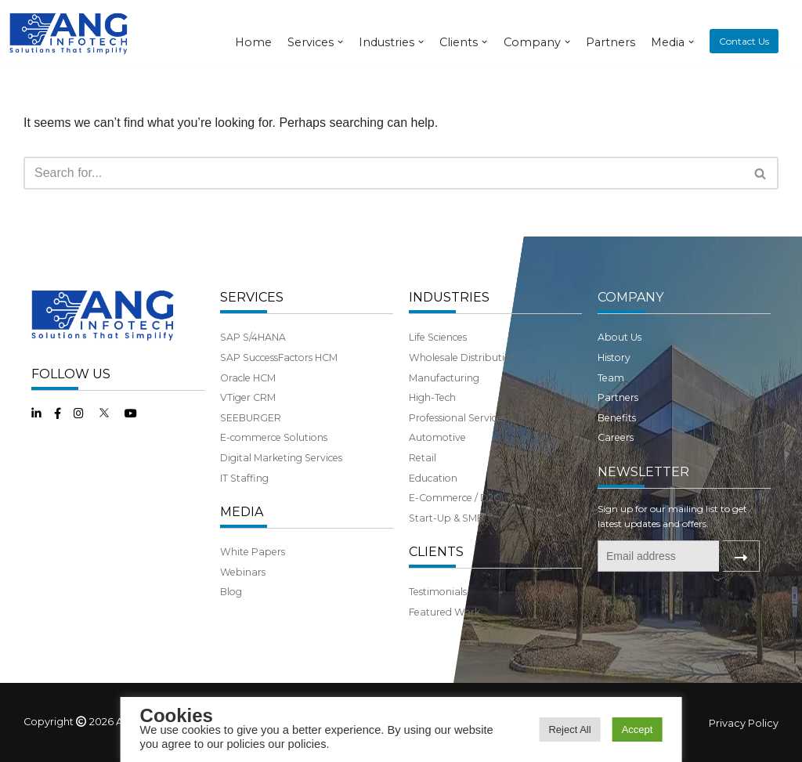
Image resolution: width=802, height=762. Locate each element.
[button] (760, 173)
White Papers (252, 552)
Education (433, 478)
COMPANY (630, 297)
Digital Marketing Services (281, 458)
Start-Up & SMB (446, 518)
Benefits (617, 418)
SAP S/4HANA (253, 337)
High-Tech (432, 397)
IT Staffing (244, 478)
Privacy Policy (744, 723)
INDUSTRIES (449, 297)
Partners (610, 42)
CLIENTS (436, 551)
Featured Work (444, 612)
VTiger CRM (248, 397)
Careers (616, 437)
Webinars (243, 572)
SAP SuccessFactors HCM (279, 357)
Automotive (437, 437)
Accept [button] (637, 729)
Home (253, 42)
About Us (619, 337)
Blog (231, 592)
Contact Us (744, 41)
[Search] (383, 173)
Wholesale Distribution (463, 357)
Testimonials (438, 592)
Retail (422, 458)
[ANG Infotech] (70, 32)
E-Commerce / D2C (454, 498)
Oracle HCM (248, 378)
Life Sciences (438, 337)
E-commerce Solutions (273, 437)
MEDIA (241, 511)
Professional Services (457, 418)
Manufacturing (444, 378)
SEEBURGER (250, 418)
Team (611, 378)
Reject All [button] (569, 729)
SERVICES (252, 297)
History (614, 357)
